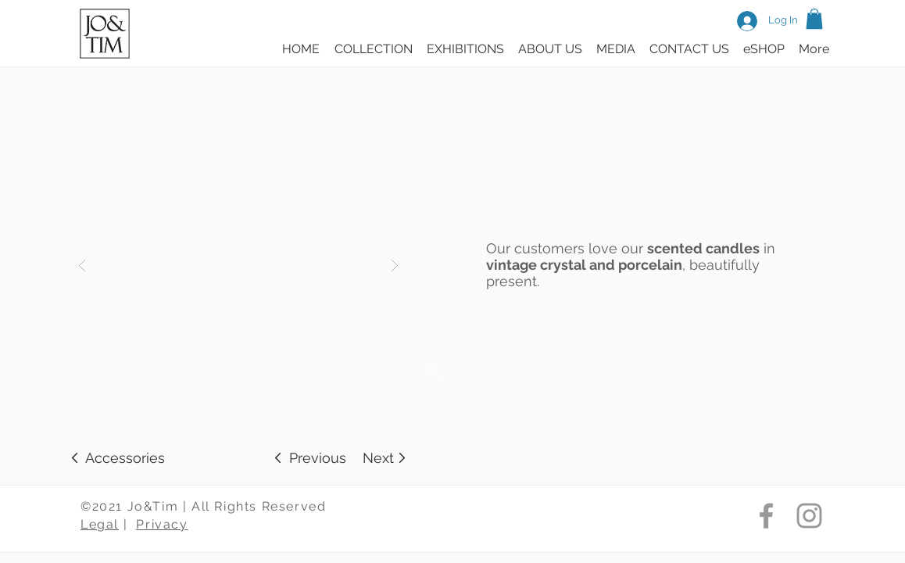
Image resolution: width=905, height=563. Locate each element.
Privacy (162, 524)
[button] (814, 19)
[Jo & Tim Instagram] (809, 516)
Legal (99, 524)
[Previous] (317, 457)
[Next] (378, 457)
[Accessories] (125, 457)
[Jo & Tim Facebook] (766, 516)
